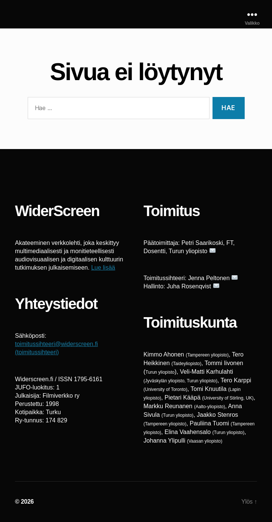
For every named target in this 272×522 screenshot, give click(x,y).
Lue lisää (103, 267)
